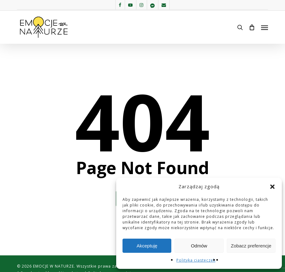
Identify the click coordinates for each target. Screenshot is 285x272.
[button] (272, 187)
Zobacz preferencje (251, 245)
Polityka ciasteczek (195, 260)
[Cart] (252, 27)
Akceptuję (147, 245)
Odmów (199, 245)
